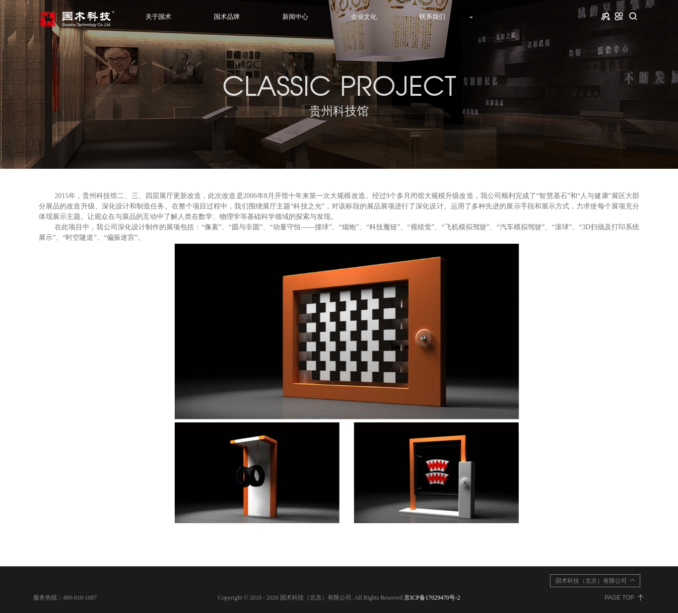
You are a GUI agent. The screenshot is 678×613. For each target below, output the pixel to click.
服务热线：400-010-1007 (65, 597)
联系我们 (432, 16)
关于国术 (158, 16)
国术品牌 (227, 16)
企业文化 (364, 16)
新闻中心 (295, 16)
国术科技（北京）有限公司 (591, 580)
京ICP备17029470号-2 (432, 597)
